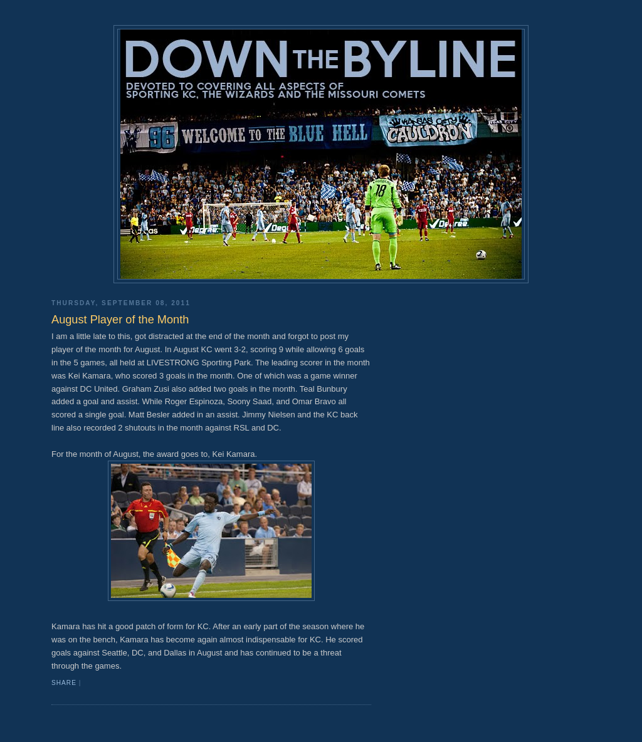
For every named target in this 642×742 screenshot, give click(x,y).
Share (63, 682)
